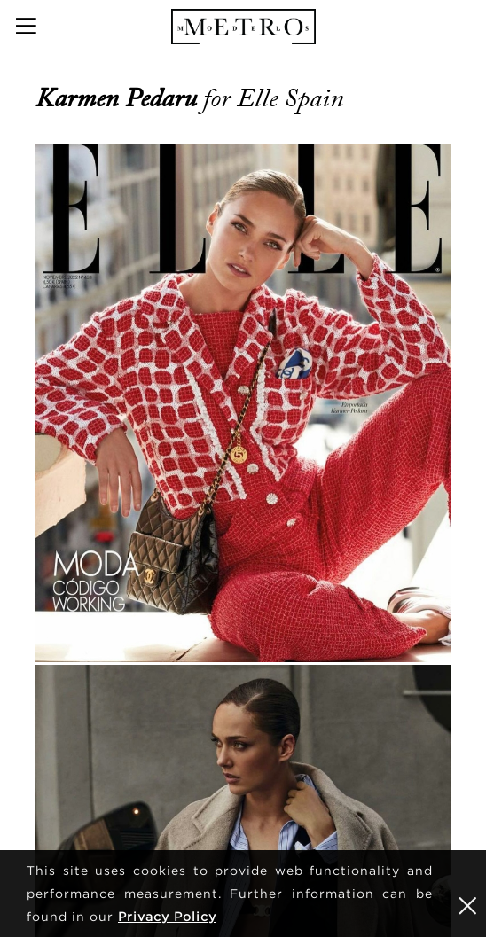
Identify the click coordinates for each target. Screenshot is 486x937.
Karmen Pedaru (119, 98)
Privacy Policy (167, 916)
